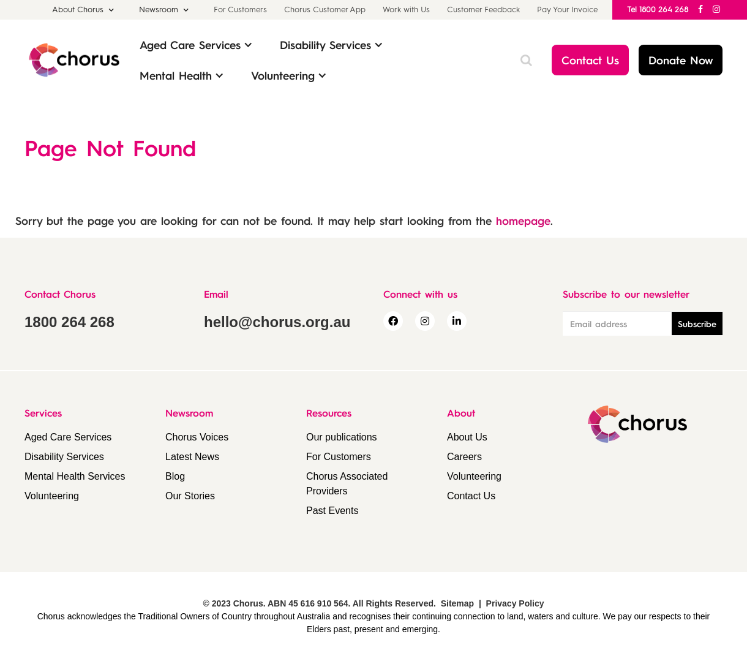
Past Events (332, 510)
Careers (464, 456)
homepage (523, 220)
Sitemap (457, 603)
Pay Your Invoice (567, 9)
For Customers (240, 9)
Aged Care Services (67, 437)
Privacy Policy (515, 603)
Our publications (341, 437)
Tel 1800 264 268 (657, 9)
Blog (175, 476)
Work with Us (406, 9)
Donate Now (680, 60)
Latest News (192, 456)
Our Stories (190, 496)
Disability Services (64, 456)
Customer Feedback (483, 9)
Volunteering (51, 496)
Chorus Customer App (325, 9)
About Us (467, 437)
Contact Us (590, 60)
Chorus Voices (196, 437)
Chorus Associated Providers (347, 483)
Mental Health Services (75, 476)
